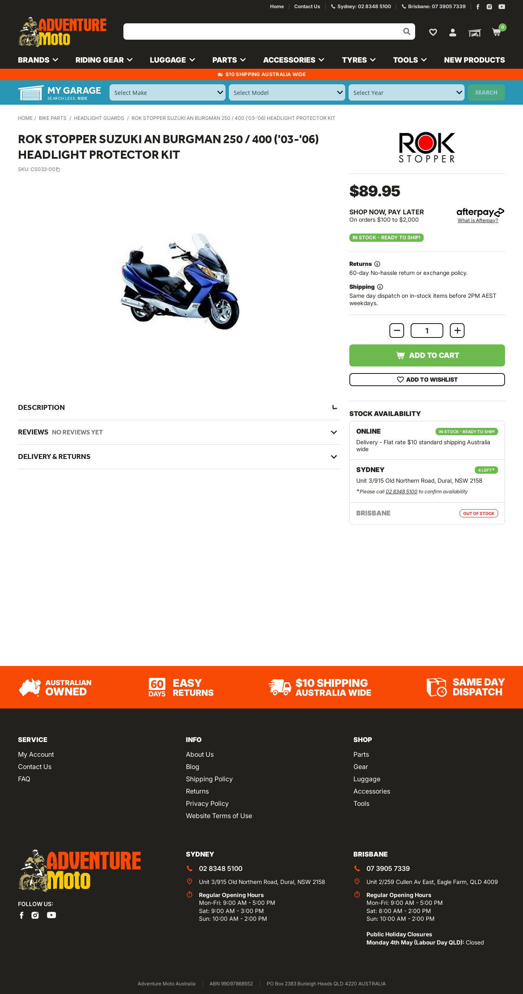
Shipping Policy (209, 779)
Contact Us (34, 766)
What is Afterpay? (478, 220)
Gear (360, 766)
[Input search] (269, 31)
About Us (200, 754)
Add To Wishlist (427, 380)
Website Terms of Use (219, 816)
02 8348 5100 (402, 491)
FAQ (24, 779)
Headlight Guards (99, 118)
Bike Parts (53, 118)
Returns (197, 791)
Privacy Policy (207, 803)
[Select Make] (168, 92)
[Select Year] (407, 92)
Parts (361, 754)
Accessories (371, 791)
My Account (36, 754)
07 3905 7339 (388, 868)
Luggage (366, 779)
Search (486, 92)
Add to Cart (427, 355)
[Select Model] (287, 92)
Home (25, 118)
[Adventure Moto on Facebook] (478, 7)
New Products (474, 60)
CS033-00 (45, 169)
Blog (192, 766)
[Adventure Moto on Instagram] (489, 7)
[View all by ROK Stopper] (427, 147)
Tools (361, 803)
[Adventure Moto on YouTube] (502, 6)
